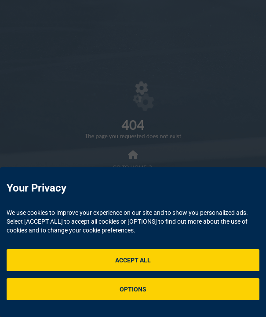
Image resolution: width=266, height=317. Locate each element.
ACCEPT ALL (133, 260)
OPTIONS (133, 289)
